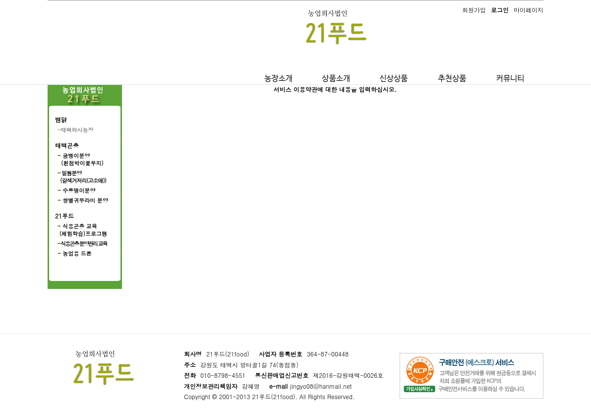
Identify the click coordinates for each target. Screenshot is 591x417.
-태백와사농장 (76, 130)
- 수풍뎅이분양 (76, 190)
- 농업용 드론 (75, 253)
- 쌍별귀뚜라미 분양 (83, 200)
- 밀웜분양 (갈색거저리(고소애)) (82, 176)
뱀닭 (61, 119)
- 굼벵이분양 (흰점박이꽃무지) (81, 159)
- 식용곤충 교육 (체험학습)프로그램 (82, 229)
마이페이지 (528, 9)
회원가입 (474, 9)
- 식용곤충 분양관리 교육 (82, 243)
